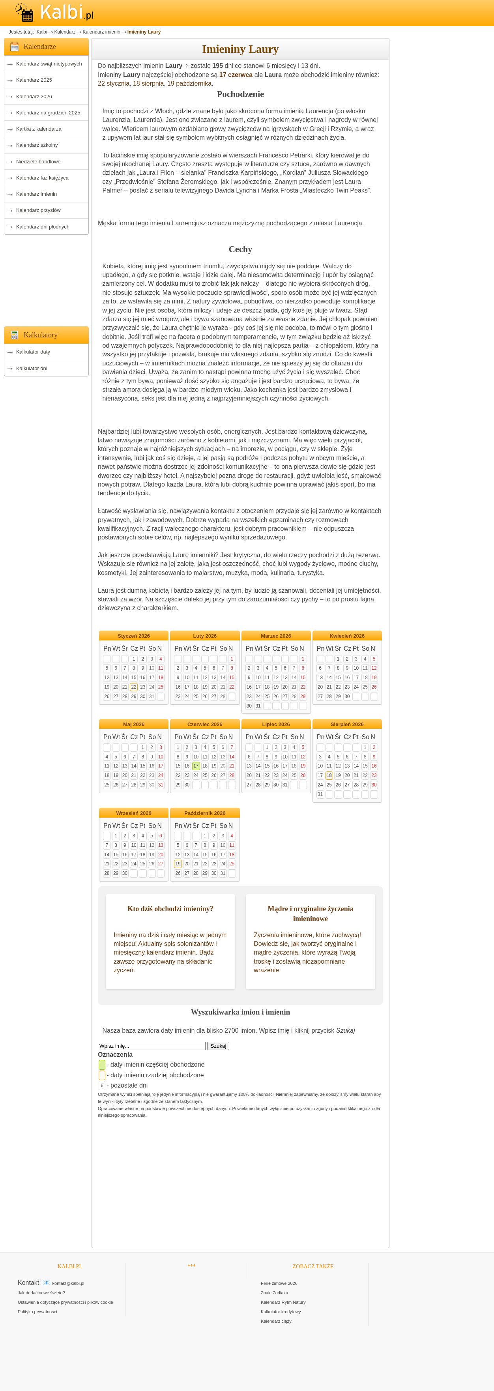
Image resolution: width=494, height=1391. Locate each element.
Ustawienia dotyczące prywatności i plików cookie (65, 1302)
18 (160, 677)
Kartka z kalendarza (39, 129)
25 (160, 687)
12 (106, 677)
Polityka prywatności (37, 1311)
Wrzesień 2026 (133, 813)
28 (124, 696)
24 (151, 687)
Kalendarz (64, 32)
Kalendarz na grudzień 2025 (48, 113)
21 (124, 687)
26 (106, 696)
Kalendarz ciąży (276, 1321)
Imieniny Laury (144, 32)
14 (124, 677)
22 (133, 687)
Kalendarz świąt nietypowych (49, 64)
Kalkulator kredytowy (281, 1311)
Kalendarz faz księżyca (42, 178)
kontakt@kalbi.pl (68, 1283)
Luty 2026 (205, 636)
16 (142, 677)
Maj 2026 (133, 724)
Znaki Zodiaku (274, 1292)
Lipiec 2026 (276, 724)
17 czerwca (236, 74)
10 (151, 668)
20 (115, 687)
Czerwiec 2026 (205, 724)
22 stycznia (113, 83)
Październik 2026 (204, 813)
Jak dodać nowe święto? (41, 1292)
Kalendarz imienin (101, 32)
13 (115, 677)
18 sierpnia (148, 83)
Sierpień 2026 (347, 724)
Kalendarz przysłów (38, 210)
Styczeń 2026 (134, 636)
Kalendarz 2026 (34, 96)
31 (151, 696)
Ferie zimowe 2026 (279, 1283)
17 (151, 677)
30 (142, 696)
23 (142, 687)
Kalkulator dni (31, 368)
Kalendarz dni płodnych (42, 227)
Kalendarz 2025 (34, 80)
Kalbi (41, 32)
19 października (189, 83)
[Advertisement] (46, 278)
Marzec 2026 (276, 636)
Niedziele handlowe (38, 162)
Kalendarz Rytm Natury (283, 1302)
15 (133, 677)
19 (106, 687)
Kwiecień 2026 (347, 636)
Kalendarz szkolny (37, 145)
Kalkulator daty (33, 352)
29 (133, 696)
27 (115, 696)
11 (160, 668)
